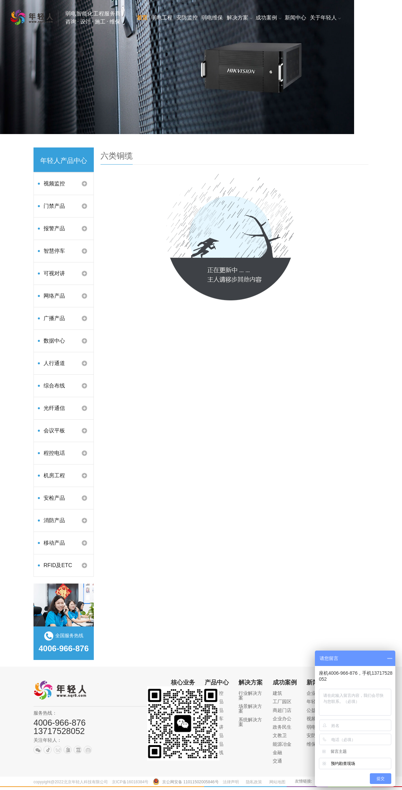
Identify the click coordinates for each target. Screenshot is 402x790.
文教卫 (280, 735)
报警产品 (54, 228)
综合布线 (54, 385)
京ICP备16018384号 (130, 782)
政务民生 (282, 727)
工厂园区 (282, 701)
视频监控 (54, 183)
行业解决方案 (250, 695)
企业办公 (282, 718)
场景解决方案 (250, 708)
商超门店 (282, 710)
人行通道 (54, 363)
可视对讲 (54, 273)
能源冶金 (282, 744)
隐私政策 (254, 782)
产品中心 (217, 682)
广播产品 (54, 318)
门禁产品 (54, 206)
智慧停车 (54, 251)
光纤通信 (54, 408)
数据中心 (54, 341)
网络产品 (54, 296)
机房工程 (54, 475)
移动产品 (54, 543)
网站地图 (277, 782)
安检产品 (54, 498)
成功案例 (285, 682)
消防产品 (54, 520)
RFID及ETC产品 (58, 567)
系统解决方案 (250, 722)
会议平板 (54, 430)
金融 (277, 752)
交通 (277, 760)
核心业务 (183, 682)
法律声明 (231, 782)
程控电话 (54, 453)
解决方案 (251, 682)
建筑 (277, 693)
